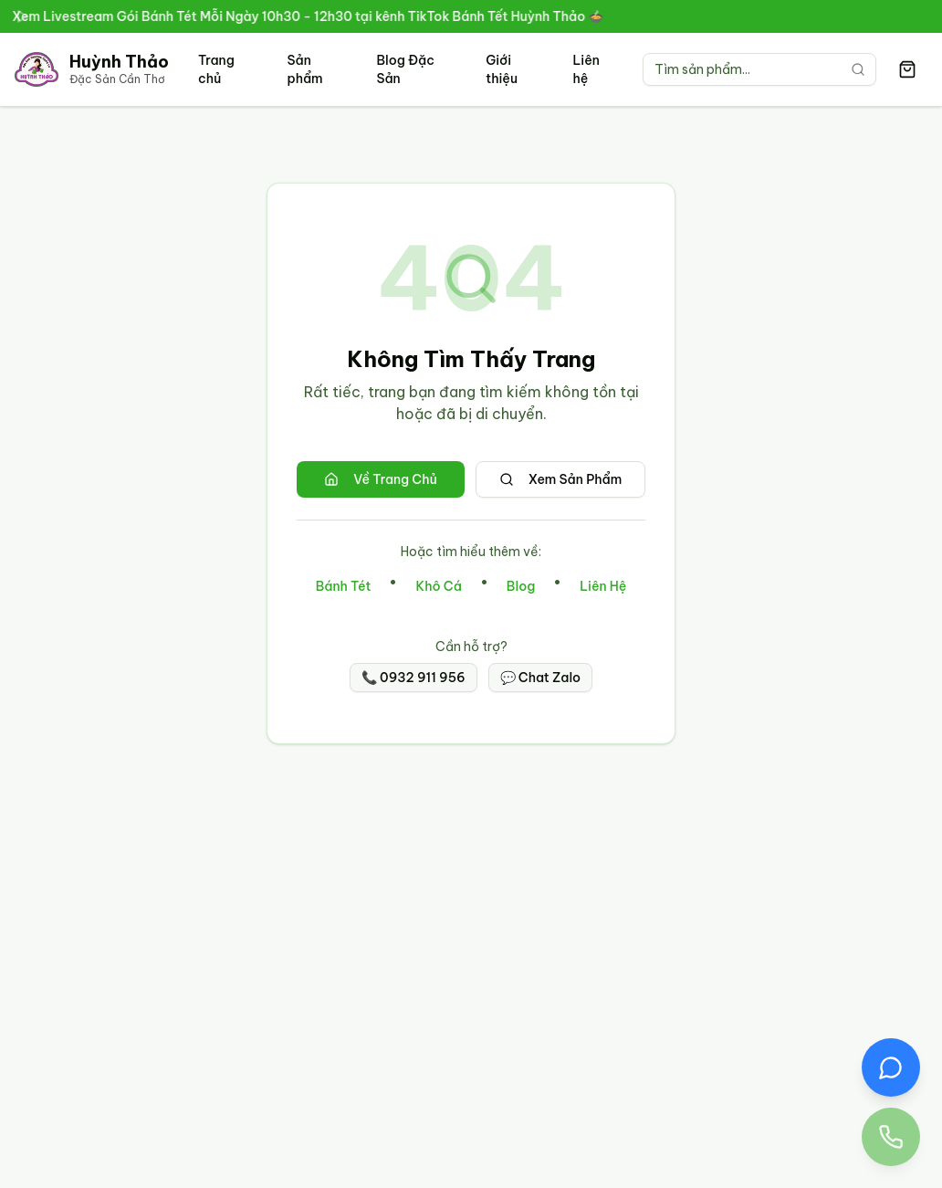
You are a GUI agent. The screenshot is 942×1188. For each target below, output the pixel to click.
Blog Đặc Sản (405, 69)
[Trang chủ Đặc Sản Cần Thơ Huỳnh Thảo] (92, 69)
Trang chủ (216, 69)
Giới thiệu (502, 69)
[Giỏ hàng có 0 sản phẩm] (907, 69)
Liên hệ (586, 69)
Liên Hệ (603, 586)
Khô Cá (438, 586)
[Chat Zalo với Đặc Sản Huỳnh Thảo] (891, 1067)
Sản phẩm (304, 69)
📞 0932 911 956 (413, 677)
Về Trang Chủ (380, 479)
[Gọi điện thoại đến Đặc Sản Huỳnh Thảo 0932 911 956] (891, 1137)
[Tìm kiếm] (858, 69)
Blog (521, 586)
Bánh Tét (344, 586)
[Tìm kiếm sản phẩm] (759, 69)
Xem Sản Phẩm (561, 479)
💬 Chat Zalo (540, 677)
